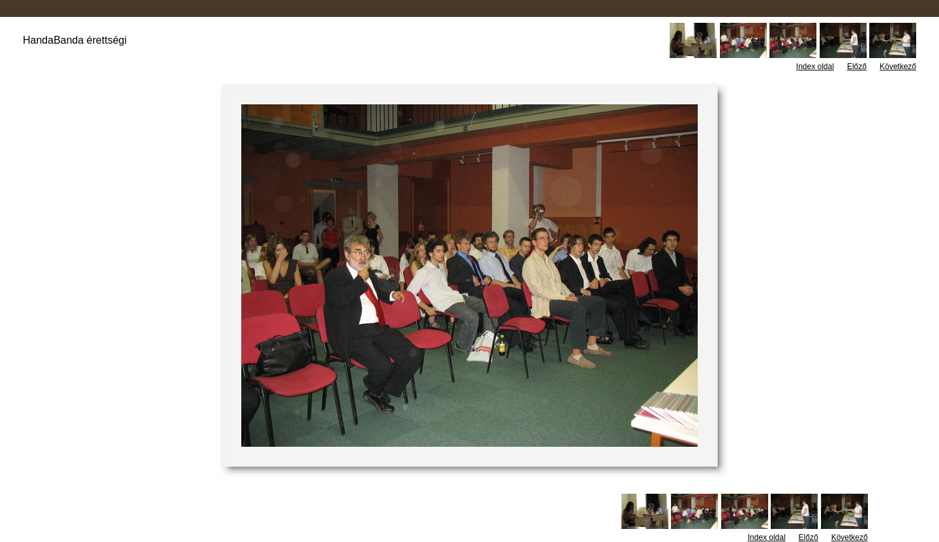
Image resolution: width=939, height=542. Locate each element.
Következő (898, 66)
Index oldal (815, 66)
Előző (857, 66)
